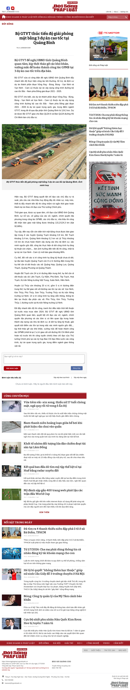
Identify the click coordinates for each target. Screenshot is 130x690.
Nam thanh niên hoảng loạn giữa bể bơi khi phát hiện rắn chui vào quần (53, 424)
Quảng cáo (124, 12)
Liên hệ (108, 12)
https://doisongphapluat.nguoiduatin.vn (15, 661)
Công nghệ (71, 17)
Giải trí (55, 17)
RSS (86, 650)
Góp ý (116, 12)
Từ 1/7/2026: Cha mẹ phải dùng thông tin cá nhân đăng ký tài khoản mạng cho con (52, 551)
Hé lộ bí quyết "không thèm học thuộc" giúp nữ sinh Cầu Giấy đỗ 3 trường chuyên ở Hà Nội (54, 572)
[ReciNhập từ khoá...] (117, 17)
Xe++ (62, 17)
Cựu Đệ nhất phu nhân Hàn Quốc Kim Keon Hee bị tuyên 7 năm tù (52, 621)
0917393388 (9, 680)
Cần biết (89, 17)
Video (81, 17)
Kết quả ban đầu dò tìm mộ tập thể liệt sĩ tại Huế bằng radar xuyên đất (53, 468)
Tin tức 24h (109, 650)
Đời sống (39, 17)
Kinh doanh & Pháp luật (20, 17)
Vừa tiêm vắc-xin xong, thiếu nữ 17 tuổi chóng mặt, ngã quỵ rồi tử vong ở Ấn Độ (54, 404)
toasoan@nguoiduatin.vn (13, 683)
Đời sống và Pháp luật (98, 65)
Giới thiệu (96, 650)
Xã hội (47, 17)
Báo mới (122, 650)
